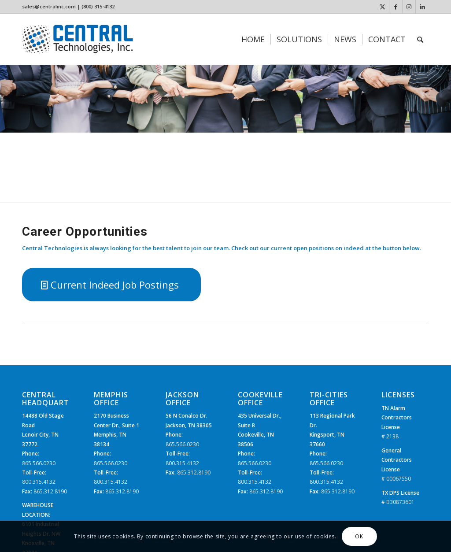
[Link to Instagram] (409, 6)
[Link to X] (382, 6)
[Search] (420, 39)
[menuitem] (253, 39)
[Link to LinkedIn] (422, 6)
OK (359, 536)
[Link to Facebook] (395, 6)
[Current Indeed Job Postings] (111, 284)
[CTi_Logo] (77, 39)
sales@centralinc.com (49, 6)
